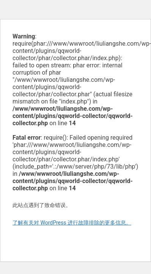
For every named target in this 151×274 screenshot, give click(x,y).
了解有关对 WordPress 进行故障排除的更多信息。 (72, 223)
